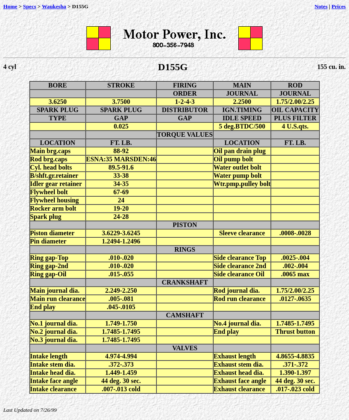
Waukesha (54, 6)
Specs (29, 6)
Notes (321, 6)
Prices (338, 6)
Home (10, 6)
